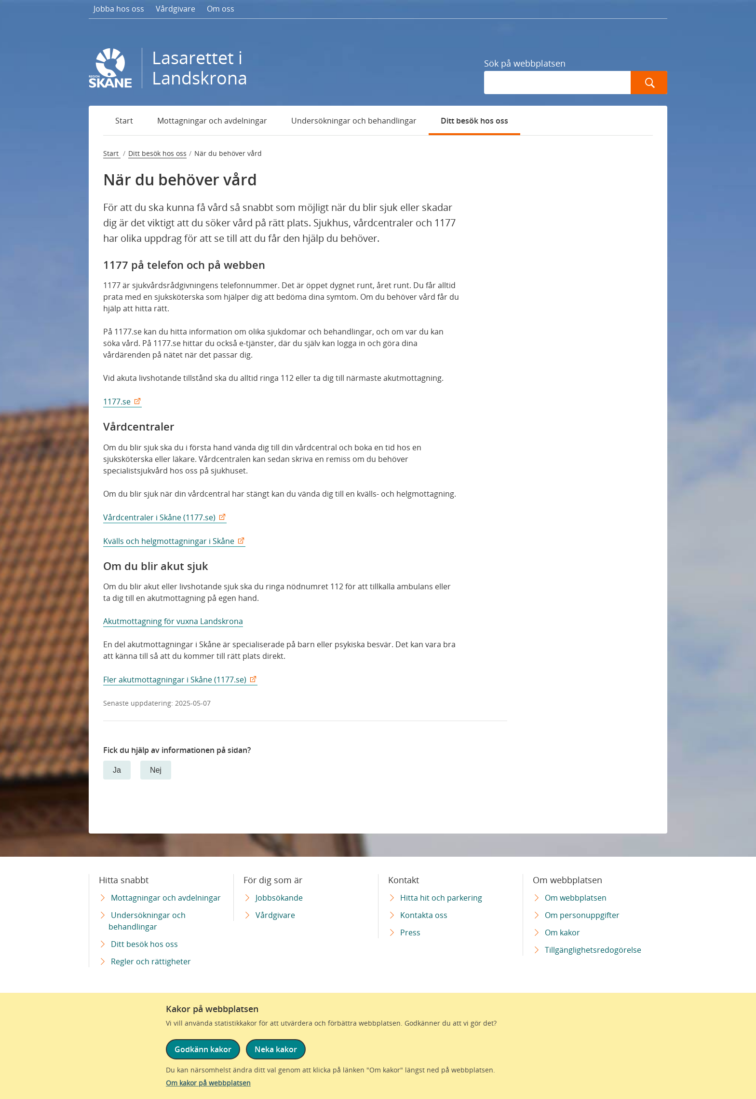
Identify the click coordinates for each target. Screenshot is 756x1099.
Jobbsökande (279, 897)
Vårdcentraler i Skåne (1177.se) (159, 517)
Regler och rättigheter (151, 961)
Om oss (220, 8)
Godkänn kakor (203, 1049)
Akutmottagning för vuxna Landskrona (173, 621)
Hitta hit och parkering (441, 897)
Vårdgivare (175, 8)
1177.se (117, 401)
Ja (117, 770)
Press (410, 932)
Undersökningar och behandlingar (354, 120)
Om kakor (562, 932)
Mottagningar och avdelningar (212, 120)
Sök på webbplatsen (525, 63)
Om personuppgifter (582, 915)
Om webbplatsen (576, 897)
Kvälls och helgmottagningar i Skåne (168, 541)
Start (124, 120)
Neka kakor (276, 1049)
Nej (156, 770)
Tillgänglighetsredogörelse (593, 950)
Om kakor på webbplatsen (208, 1082)
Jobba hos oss (119, 8)
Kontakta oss (423, 915)
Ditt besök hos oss (474, 120)
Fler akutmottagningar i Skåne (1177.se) (174, 679)
